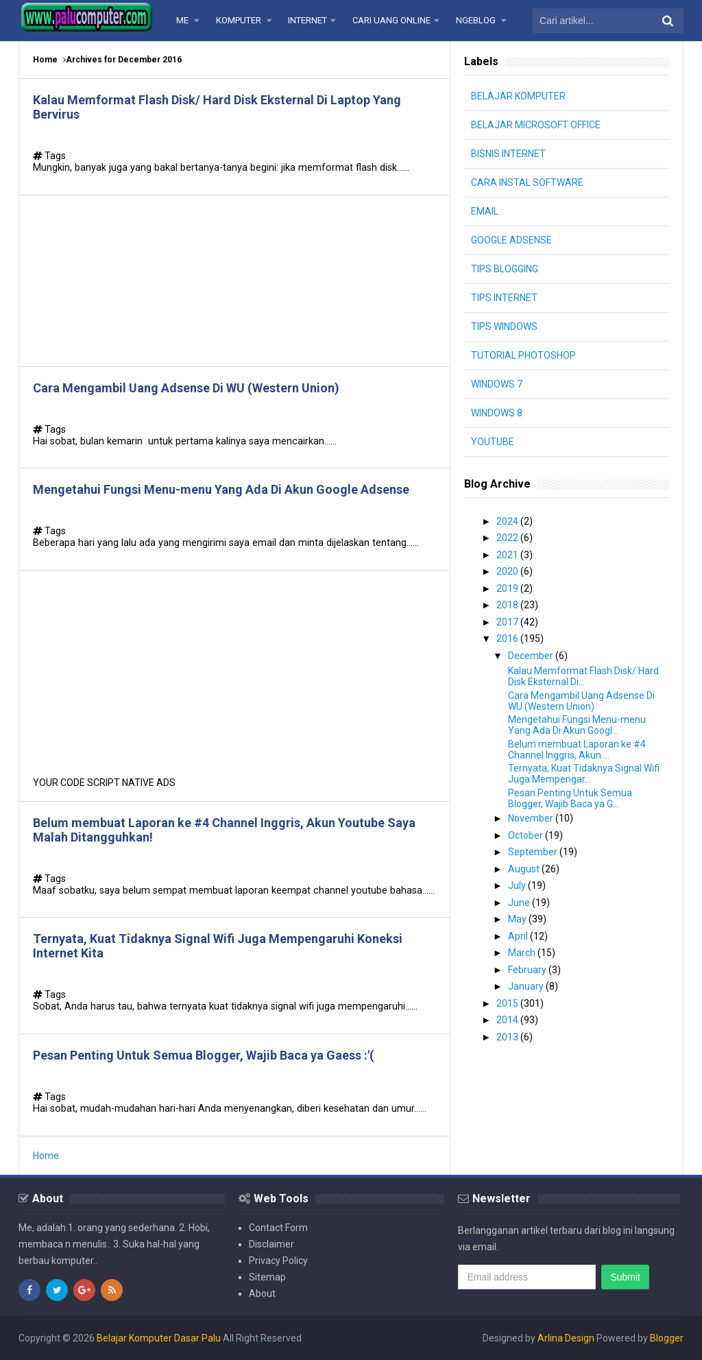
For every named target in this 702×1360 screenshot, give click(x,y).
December (531, 655)
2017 (508, 622)
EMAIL (484, 211)
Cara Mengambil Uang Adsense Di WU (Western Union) (186, 388)
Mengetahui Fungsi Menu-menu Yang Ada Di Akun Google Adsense (221, 489)
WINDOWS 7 (496, 384)
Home (45, 59)
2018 (508, 604)
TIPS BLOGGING (504, 268)
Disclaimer (271, 1244)
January (527, 986)
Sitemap (267, 1277)
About (262, 1293)
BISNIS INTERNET (508, 153)
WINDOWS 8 (496, 412)
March (522, 952)
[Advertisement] (234, 281)
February (528, 969)
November (531, 818)
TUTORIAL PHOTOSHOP (523, 355)
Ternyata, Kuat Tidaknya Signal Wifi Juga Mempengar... (583, 774)
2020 (508, 571)
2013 (508, 1036)
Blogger (666, 1338)
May (518, 919)
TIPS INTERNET (504, 297)
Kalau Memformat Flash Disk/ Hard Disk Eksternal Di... (583, 676)
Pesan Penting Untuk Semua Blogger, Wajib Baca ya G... (570, 798)
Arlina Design (565, 1338)
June (520, 902)
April (519, 936)
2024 (508, 521)
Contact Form (278, 1227)
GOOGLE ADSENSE (511, 240)
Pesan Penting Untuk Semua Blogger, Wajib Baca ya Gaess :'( (203, 1055)
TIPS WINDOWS (504, 326)
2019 (508, 588)
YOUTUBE (492, 441)
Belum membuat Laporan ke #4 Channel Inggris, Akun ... (577, 750)
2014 (508, 1019)
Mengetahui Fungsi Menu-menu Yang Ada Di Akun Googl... (577, 725)
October (526, 835)
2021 (508, 554)
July (518, 885)
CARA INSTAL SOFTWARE (527, 182)
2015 (508, 1003)
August (525, 868)
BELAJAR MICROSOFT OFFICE (536, 124)
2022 (508, 537)
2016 (508, 638)
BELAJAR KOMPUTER (518, 96)
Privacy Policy (278, 1260)
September (533, 851)
